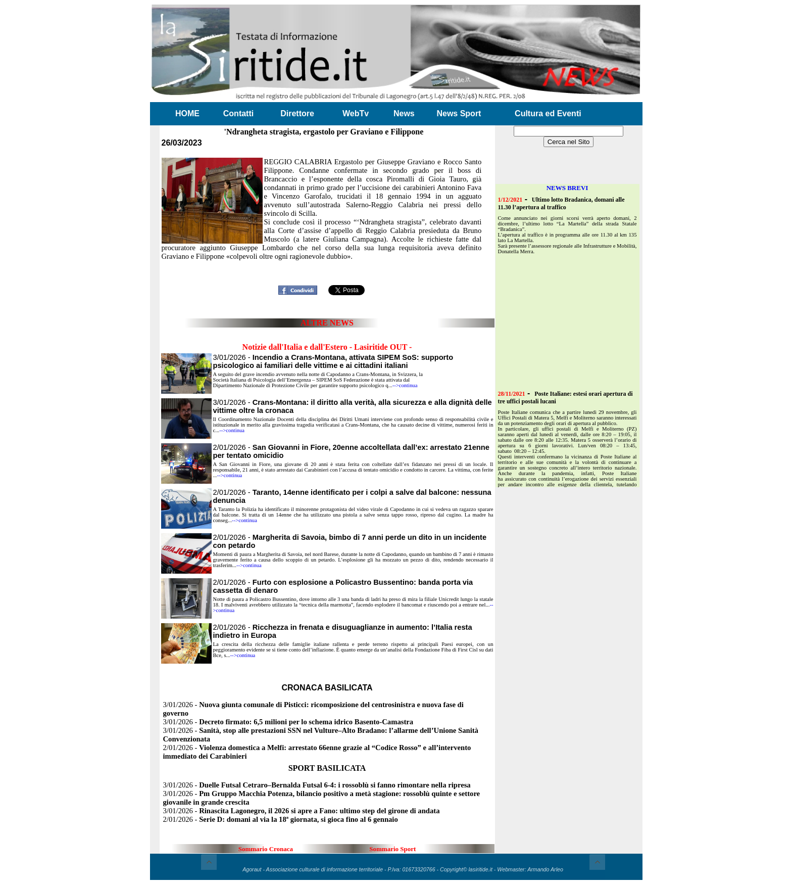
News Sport (458, 113)
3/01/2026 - (333, 361)
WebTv (355, 113)
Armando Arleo (545, 869)
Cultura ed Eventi (548, 113)
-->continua (405, 385)
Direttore (297, 113)
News (404, 113)
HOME (187, 113)
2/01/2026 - (280, 819)
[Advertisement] (327, 266)
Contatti (238, 113)
